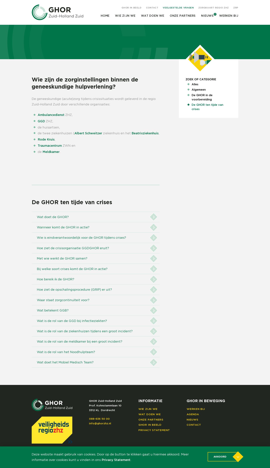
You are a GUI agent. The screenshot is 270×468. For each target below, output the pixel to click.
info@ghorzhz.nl (100, 423)
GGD (41, 121)
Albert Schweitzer (88, 133)
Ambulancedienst (51, 115)
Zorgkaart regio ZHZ (213, 8)
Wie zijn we (125, 15)
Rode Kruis (46, 139)
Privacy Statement (154, 430)
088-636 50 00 (99, 419)
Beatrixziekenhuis (145, 133)
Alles (195, 84)
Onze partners (183, 15)
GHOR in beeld (131, 8)
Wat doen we (152, 15)
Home (105, 15)
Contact (152, 8)
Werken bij (228, 15)
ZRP (235, 8)
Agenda (193, 414)
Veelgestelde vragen (178, 8)
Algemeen (199, 89)
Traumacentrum (50, 145)
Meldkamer (51, 152)
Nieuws (207, 15)
